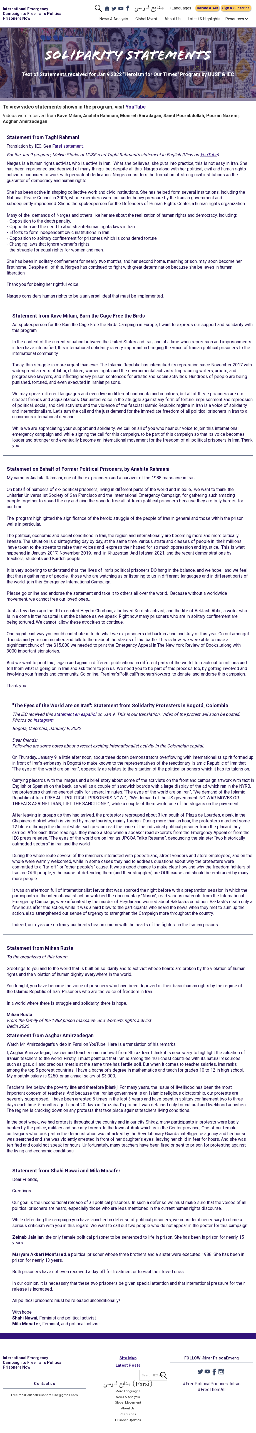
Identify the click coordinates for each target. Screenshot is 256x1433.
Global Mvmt (146, 19)
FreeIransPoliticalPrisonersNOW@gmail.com (44, 1400)
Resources (128, 1419)
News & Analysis (114, 19)
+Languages (180, 8)
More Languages (127, 1395)
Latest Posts (128, 1369)
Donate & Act (207, 8)
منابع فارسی (149, 8)
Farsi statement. (68, 146)
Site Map (128, 1362)
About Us (173, 19)
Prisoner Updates (128, 1424)
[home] (34, 14)
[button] (234, 19)
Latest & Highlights (204, 19)
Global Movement (128, 1407)
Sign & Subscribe (236, 8)
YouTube (136, 107)
